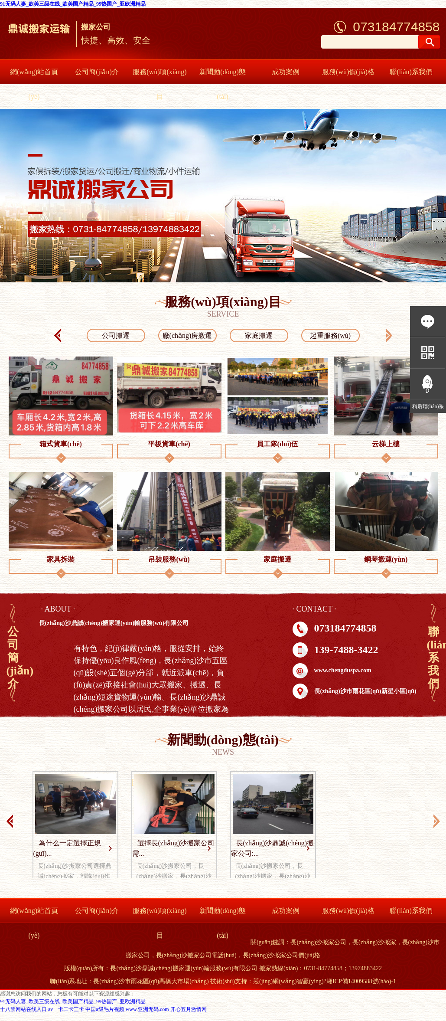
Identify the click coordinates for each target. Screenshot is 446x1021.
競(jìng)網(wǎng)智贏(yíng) (288, 981)
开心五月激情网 (188, 1009)
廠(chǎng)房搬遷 (187, 335)
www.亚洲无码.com (147, 1009)
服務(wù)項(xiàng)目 (159, 84)
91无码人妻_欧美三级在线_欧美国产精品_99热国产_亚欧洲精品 (73, 4)
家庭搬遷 (259, 335)
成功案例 (286, 71)
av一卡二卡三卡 (66, 1009)
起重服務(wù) (330, 335)
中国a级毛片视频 (104, 1009)
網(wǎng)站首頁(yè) (34, 84)
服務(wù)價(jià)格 (348, 71)
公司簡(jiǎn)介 (97, 71)
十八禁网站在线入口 (23, 1009)
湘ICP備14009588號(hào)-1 (361, 981)
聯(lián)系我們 (411, 71)
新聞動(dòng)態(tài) (222, 84)
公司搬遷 (116, 335)
